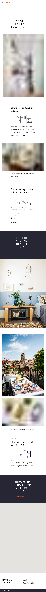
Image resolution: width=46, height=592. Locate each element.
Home (3, 2)
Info (9, 2)
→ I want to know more (19, 496)
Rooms (6, 2)
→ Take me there (19, 252)
